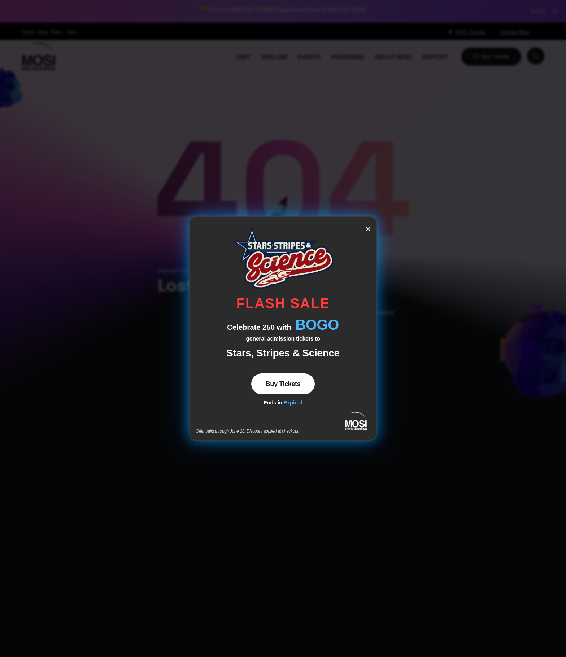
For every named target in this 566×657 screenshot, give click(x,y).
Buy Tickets (283, 383)
